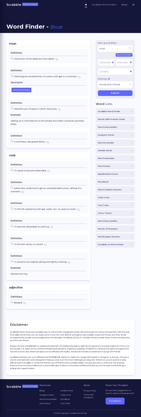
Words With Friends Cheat (111, 119)
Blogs (124, 4)
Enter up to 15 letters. (107, 43)
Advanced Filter (124, 55)
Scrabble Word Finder (109, 111)
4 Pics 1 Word (105, 213)
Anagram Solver (106, 135)
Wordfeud (103, 182)
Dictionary (104, 79)
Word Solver (104, 166)
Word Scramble (106, 143)
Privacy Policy (90, 391)
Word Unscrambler (107, 127)
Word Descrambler (107, 221)
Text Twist (103, 205)
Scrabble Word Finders (104, 4)
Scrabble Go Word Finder (111, 244)
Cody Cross (104, 197)
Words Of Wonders (108, 229)
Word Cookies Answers (110, 189)
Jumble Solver (105, 150)
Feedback (115, 401)
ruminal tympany (21, 90)
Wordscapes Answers (109, 237)
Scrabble (22, 5)
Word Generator (106, 158)
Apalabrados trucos (108, 174)
